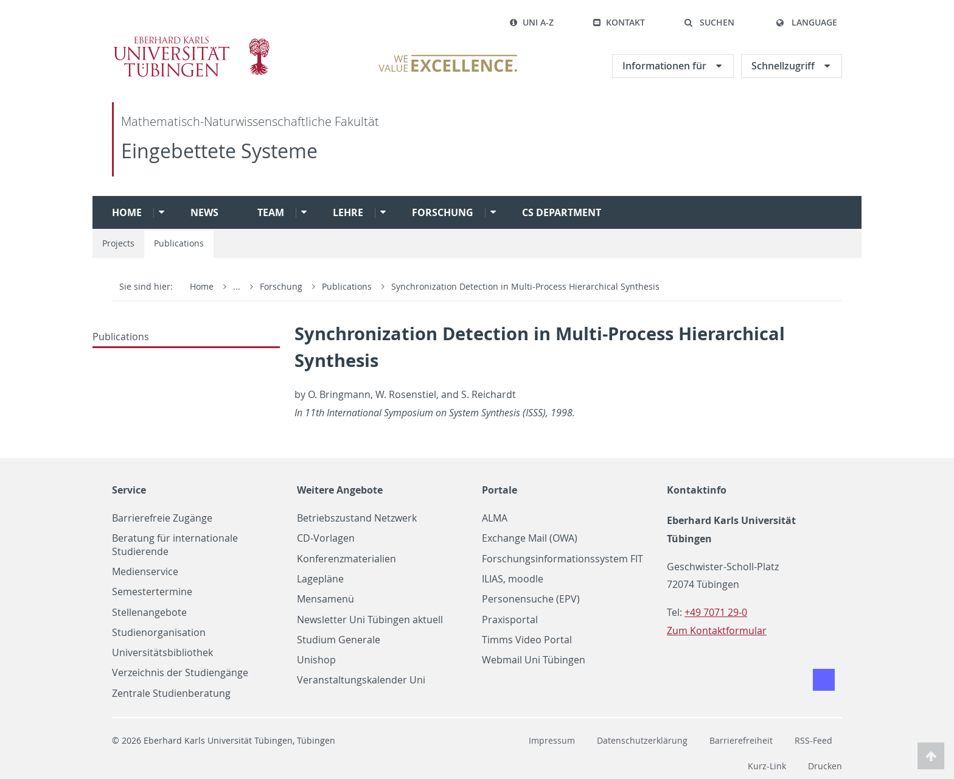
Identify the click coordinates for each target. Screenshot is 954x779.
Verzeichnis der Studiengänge (180, 672)
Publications (179, 243)
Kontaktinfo (696, 490)
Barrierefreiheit (741, 740)
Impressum (552, 740)
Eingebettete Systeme (219, 151)
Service (129, 490)
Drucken (825, 766)
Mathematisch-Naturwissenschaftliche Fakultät (250, 121)
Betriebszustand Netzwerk (357, 518)
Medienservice (145, 571)
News (204, 212)
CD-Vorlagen (326, 538)
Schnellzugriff (784, 65)
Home (127, 212)
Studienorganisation (159, 632)
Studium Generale (338, 640)
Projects (118, 243)
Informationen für (665, 65)
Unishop (316, 660)
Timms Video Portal (527, 640)
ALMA (494, 518)
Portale (499, 490)
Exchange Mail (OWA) (529, 538)
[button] (709, 22)
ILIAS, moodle (512, 579)
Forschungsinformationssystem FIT (562, 559)
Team (270, 212)
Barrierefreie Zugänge (162, 518)
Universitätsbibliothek (162, 652)
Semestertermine (152, 591)
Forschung (442, 212)
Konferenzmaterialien (346, 559)
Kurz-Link (767, 766)
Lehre (348, 212)
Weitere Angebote (340, 490)
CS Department (561, 212)
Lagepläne (320, 579)
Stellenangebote (149, 612)
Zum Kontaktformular (717, 630)
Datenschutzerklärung (642, 740)
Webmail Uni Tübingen (533, 660)
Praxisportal (510, 619)
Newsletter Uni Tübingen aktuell (370, 619)
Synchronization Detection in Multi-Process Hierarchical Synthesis (525, 286)
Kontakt (619, 22)
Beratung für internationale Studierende (175, 544)
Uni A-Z (531, 22)
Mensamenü (325, 599)
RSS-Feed (813, 740)
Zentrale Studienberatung (171, 693)
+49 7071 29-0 (715, 612)
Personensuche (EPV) (531, 599)
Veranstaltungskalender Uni (361, 680)
